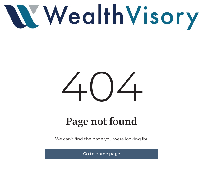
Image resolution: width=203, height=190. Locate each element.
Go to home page (101, 153)
